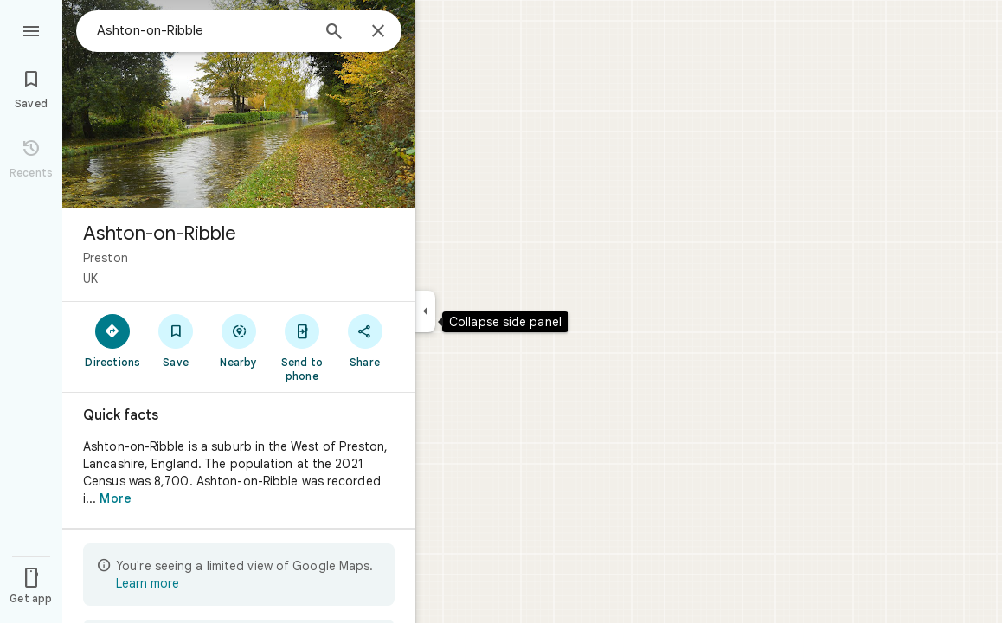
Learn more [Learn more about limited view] (147, 583)
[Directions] (113, 340)
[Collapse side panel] (425, 311)
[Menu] (31, 29)
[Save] (176, 340)
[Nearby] (239, 340)
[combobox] (203, 30)
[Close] (378, 32)
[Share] (364, 340)
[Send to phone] (301, 347)
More (115, 498)
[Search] (334, 32)
